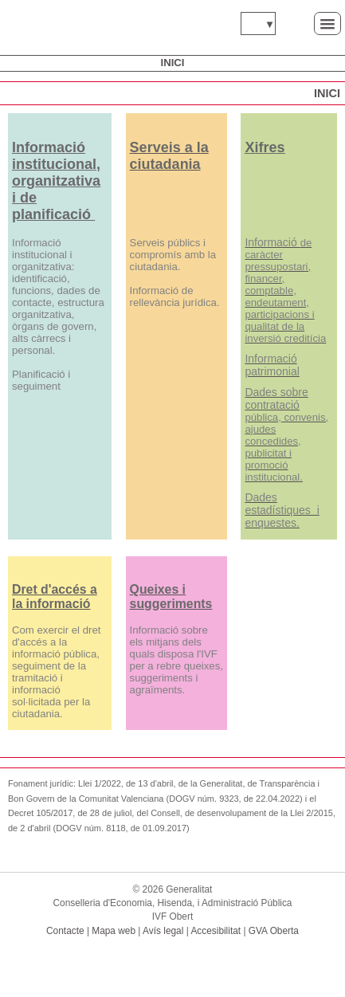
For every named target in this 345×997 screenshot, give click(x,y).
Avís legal (163, 930)
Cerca (294, 22)
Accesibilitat (215, 930)
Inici (172, 63)
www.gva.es (41, 24)
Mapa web (113, 930)
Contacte (65, 930)
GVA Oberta (274, 930)
